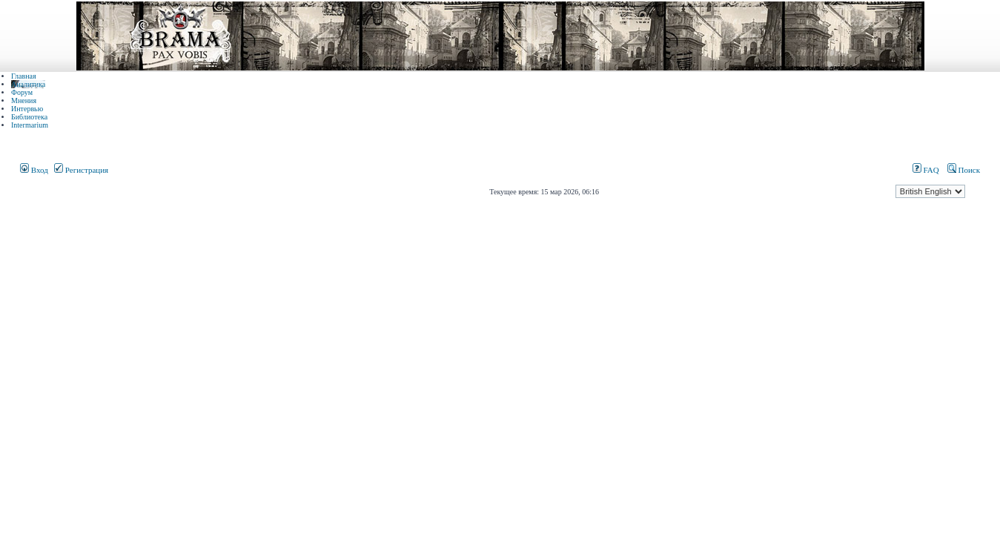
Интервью (27, 109)
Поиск (963, 169)
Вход (34, 169)
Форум (22, 92)
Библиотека (29, 117)
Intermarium (29, 125)
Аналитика (28, 84)
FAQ (926, 169)
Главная (23, 76)
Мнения (23, 100)
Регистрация (81, 169)
